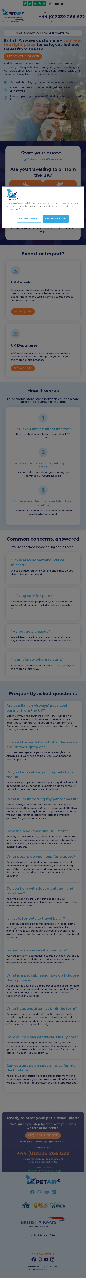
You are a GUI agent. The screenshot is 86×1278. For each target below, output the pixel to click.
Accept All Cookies (56, 218)
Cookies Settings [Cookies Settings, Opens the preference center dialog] (29, 218)
